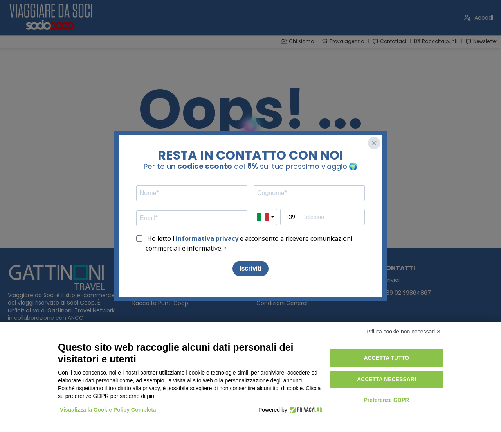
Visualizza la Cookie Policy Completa (108, 410)
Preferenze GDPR (386, 400)
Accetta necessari (386, 379)
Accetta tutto (386, 358)
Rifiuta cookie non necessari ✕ (403, 331)
